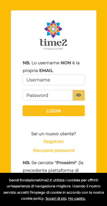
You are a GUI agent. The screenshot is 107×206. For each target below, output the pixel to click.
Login (53, 111)
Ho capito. (77, 198)
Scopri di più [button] (55, 198)
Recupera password (53, 150)
